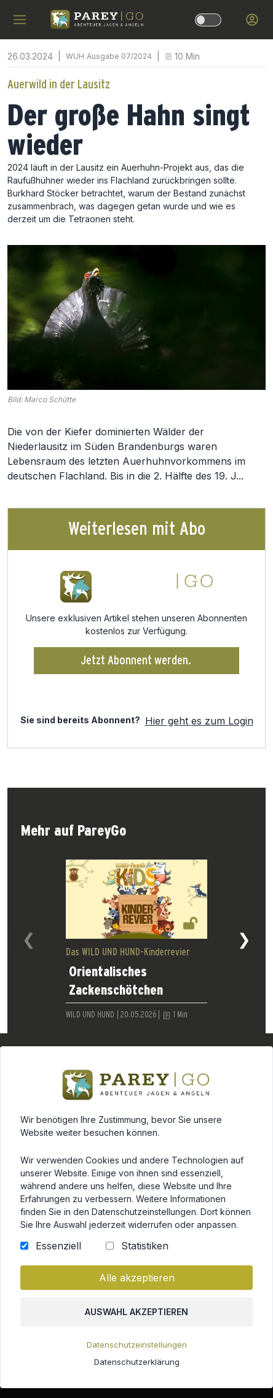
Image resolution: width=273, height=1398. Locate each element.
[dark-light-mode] (208, 20)
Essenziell (64, 1267)
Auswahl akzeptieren (136, 1329)
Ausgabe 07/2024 (119, 56)
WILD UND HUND (90, 1015)
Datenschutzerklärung (136, 1374)
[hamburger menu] (19, 19)
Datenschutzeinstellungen (136, 1358)
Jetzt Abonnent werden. (136, 660)
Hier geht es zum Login (199, 721)
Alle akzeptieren (136, 1296)
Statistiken (144, 1267)
